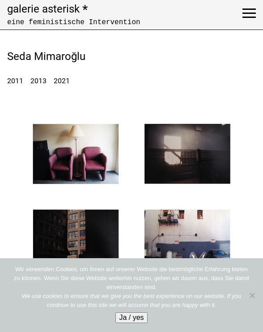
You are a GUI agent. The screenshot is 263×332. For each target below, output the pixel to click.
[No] (251, 295)
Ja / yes (131, 317)
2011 (15, 81)
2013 (38, 81)
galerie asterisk (47, 9)
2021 (62, 81)
